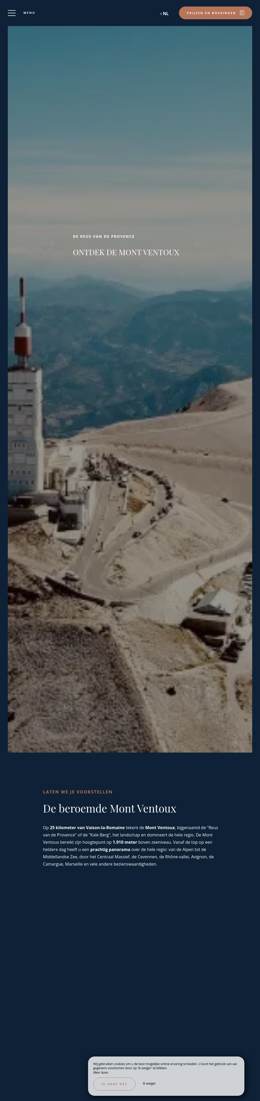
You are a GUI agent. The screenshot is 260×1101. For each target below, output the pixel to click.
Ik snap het (114, 1084)
